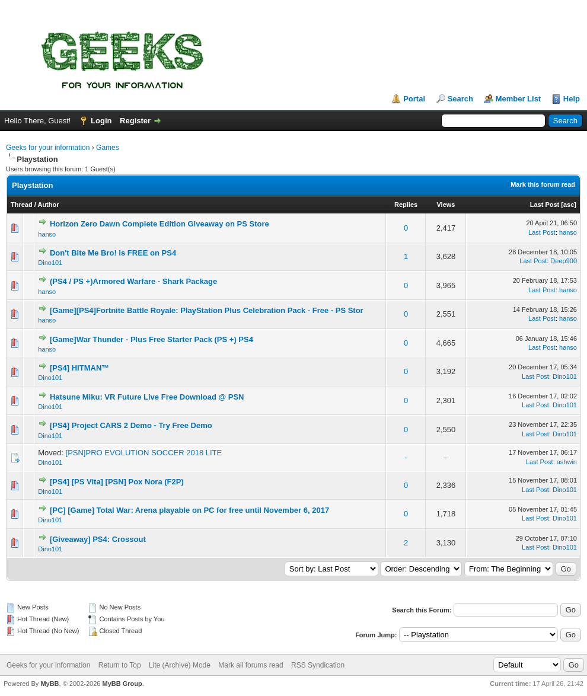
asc (568, 204)
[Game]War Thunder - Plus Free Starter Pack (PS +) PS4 (151, 339)
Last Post (545, 204)
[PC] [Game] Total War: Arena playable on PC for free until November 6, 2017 (189, 510)
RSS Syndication (317, 665)
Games (107, 147)
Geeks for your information (48, 147)
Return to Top (119, 665)
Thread (22, 204)
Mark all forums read (250, 665)
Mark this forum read (543, 184)
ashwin (567, 461)
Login (101, 120)
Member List (518, 98)
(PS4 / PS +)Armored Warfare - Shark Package (133, 281)
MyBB (49, 683)
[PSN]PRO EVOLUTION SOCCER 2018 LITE (144, 452)
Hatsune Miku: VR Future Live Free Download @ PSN (147, 396)
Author (48, 204)
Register (135, 120)
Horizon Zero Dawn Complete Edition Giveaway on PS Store (159, 223)
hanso (47, 234)
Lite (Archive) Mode (179, 665)
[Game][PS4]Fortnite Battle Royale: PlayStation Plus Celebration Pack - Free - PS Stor (206, 310)
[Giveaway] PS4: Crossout (98, 539)
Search (460, 98)
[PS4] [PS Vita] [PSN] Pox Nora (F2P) (117, 481)
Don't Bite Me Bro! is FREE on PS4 (113, 252)
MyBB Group (122, 683)
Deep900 (563, 260)
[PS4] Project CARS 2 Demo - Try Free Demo (131, 425)
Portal (414, 98)
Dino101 (50, 262)
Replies (405, 204)
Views (445, 204)
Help (571, 98)
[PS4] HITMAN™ (79, 367)
